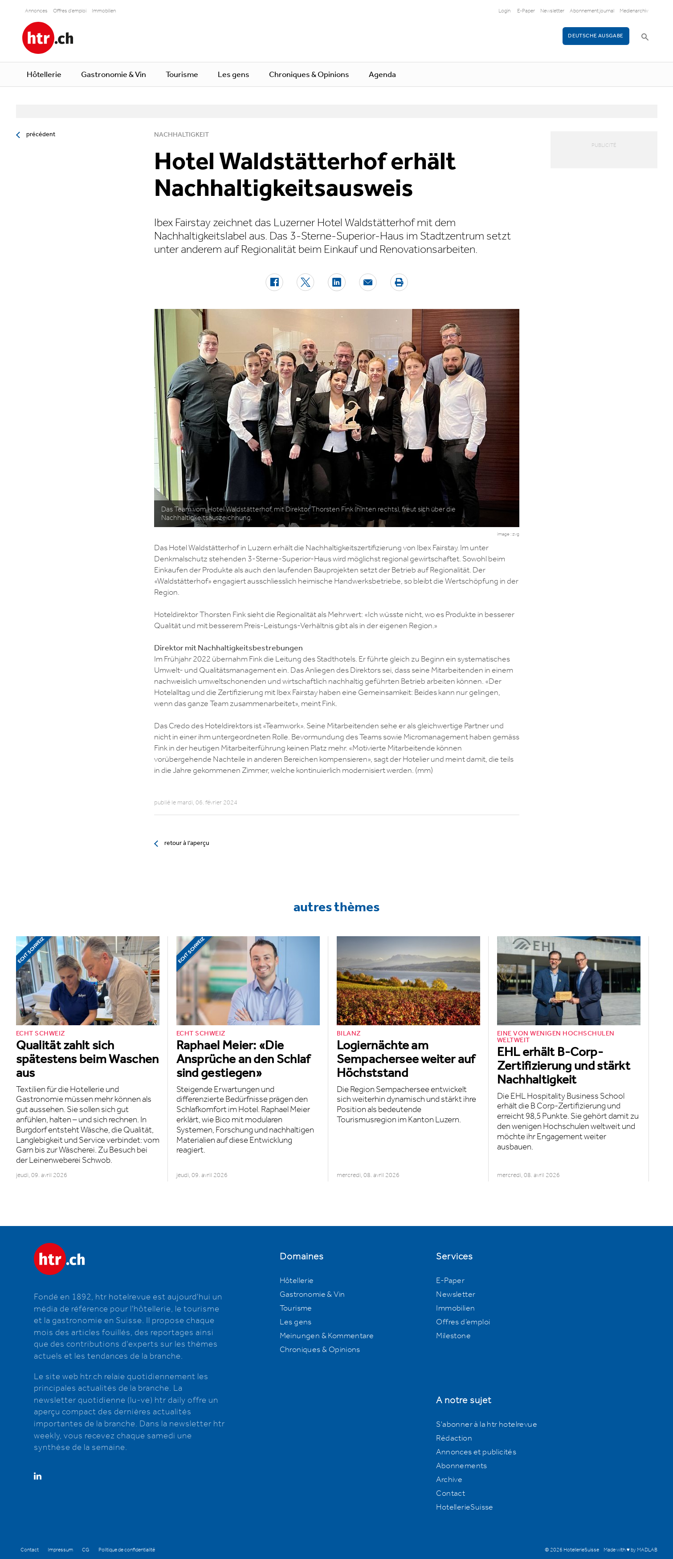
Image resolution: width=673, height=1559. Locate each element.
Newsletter (552, 11)
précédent (40, 134)
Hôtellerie (44, 75)
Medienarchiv (634, 11)
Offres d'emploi (69, 11)
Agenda (382, 75)
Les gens (233, 75)
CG (86, 1550)
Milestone (453, 1336)
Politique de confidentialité (126, 1550)
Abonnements (461, 1466)
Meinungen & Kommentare (327, 1336)
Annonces (36, 11)
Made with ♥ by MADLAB (630, 1550)
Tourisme (182, 75)
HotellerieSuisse (464, 1507)
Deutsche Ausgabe (595, 36)
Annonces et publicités (476, 1452)
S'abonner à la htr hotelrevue (486, 1424)
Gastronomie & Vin (113, 75)
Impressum (60, 1550)
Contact (450, 1493)
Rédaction (454, 1438)
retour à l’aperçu (186, 843)
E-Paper (526, 11)
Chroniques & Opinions (309, 75)
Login (504, 11)
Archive (449, 1480)
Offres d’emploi (463, 1322)
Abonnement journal (592, 11)
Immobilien (104, 11)
